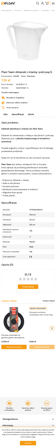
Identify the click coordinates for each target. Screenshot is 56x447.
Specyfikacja (18, 114)
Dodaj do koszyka (14, 347)
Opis (5, 114)
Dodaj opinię (28, 286)
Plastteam (31, 76)
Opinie (31, 114)
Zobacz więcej (49, 301)
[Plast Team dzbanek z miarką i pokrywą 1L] (28, 41)
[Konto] (42, 3)
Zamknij (28, 443)
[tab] (5, 114)
